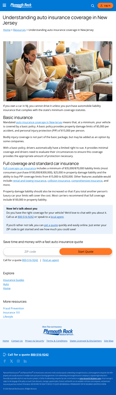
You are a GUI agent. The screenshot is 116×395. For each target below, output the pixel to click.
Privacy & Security (34, 340)
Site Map (108, 340)
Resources (19, 30)
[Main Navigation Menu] (4, 5)
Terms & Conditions (56, 340)
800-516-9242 (26, 217)
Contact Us (17, 340)
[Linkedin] (25, 361)
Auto (6, 284)
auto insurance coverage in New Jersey (39, 122)
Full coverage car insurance (19, 168)
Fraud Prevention (13, 308)
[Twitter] (11, 361)
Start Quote (85, 251)
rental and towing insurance (29, 180)
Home (7, 30)
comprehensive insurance (86, 180)
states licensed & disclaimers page (90, 378)
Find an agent (51, 260)
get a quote (51, 225)
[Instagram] (18, 361)
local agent (57, 217)
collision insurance (59, 180)
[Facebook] (4, 361)
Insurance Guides (13, 280)
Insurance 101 (11, 312)
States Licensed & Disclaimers (86, 340)
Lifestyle (8, 316)
